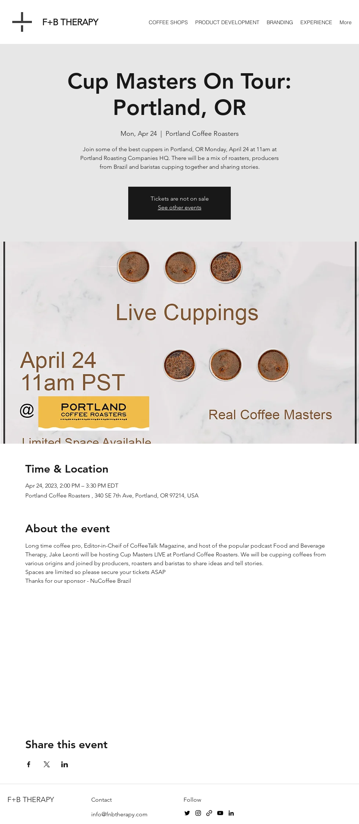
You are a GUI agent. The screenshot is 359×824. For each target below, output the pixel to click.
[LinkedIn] (231, 813)
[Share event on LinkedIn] (64, 764)
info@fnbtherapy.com (119, 814)
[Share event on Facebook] (28, 764)
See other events (179, 207)
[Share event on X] (46, 764)
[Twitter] (187, 813)
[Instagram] (198, 813)
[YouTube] (220, 813)
